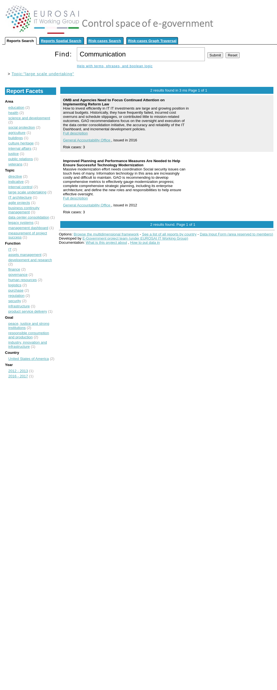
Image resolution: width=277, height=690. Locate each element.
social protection (21, 127)
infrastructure (19, 306)
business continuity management (24, 210)
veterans (15, 164)
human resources (22, 280)
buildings (15, 138)
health (13, 113)
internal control (20, 187)
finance (14, 269)
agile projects (19, 203)
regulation (16, 296)
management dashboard (28, 228)
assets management (24, 255)
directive (15, 176)
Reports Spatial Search (61, 41)
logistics (14, 285)
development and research (30, 260)
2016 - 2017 (18, 376)
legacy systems (20, 223)
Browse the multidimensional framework (106, 234)
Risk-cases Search (104, 41)
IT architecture (20, 197)
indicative (16, 182)
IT (10, 249)
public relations (20, 159)
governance (18, 275)
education (16, 107)
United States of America (28, 359)
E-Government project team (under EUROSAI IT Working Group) (135, 238)
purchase (15, 290)
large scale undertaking (27, 192)
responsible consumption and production (28, 335)
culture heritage (21, 143)
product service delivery (27, 311)
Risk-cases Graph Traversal (152, 41)
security (14, 301)
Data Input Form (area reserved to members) (236, 234)
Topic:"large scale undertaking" (43, 74)
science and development (29, 118)
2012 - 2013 (18, 371)
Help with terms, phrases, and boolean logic (115, 66)
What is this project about (106, 242)
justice (13, 154)
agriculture (16, 133)
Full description (75, 133)
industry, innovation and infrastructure (27, 344)
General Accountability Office (87, 140)
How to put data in (145, 242)
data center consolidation (28, 217)
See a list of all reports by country (169, 234)
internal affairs (19, 148)
